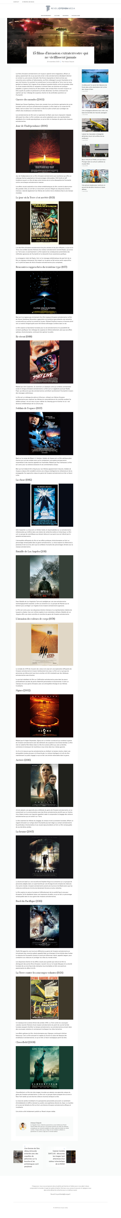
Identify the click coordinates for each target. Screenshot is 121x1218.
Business (66, 15)
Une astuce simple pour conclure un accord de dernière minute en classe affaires (93, 187)
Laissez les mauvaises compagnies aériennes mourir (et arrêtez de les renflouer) (93, 136)
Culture (57, 15)
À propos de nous (28, 2)
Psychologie (76, 15)
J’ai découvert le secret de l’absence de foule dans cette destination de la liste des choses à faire (94, 87)
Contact (16, 2)
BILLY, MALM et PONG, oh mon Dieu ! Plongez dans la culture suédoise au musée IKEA (94, 162)
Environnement (46, 15)
